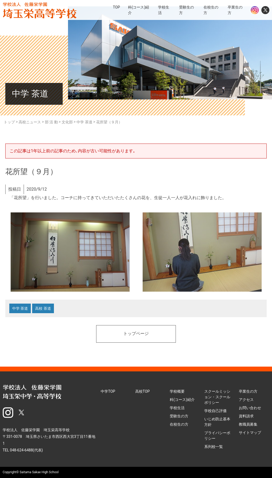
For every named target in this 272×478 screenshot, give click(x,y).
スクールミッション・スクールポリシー (217, 397)
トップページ (136, 334)
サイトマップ (250, 432)
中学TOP (108, 391)
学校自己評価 (215, 411)
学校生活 (177, 408)
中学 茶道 (20, 308)
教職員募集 (248, 424)
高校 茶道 (43, 308)
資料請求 (246, 416)
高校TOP (142, 391)
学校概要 (177, 391)
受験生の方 (179, 416)
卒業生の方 (248, 391)
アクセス (246, 399)
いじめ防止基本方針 (217, 422)
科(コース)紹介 (182, 399)
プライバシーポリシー (217, 436)
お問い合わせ (250, 408)
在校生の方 (179, 424)
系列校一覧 (213, 447)
